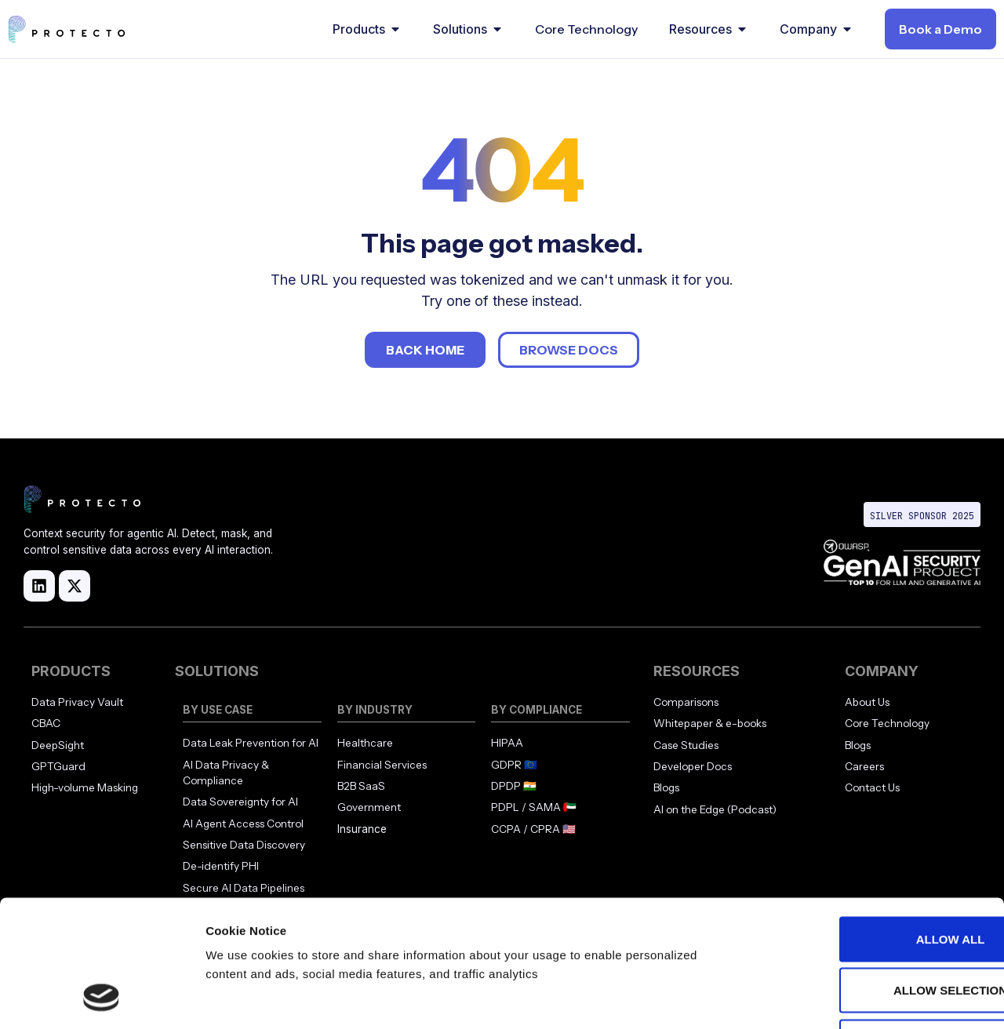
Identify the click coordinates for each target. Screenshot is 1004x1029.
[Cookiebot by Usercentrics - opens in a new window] (101, 998)
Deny (873, 926)
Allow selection (873, 875)
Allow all (873, 823)
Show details (823, 998)
